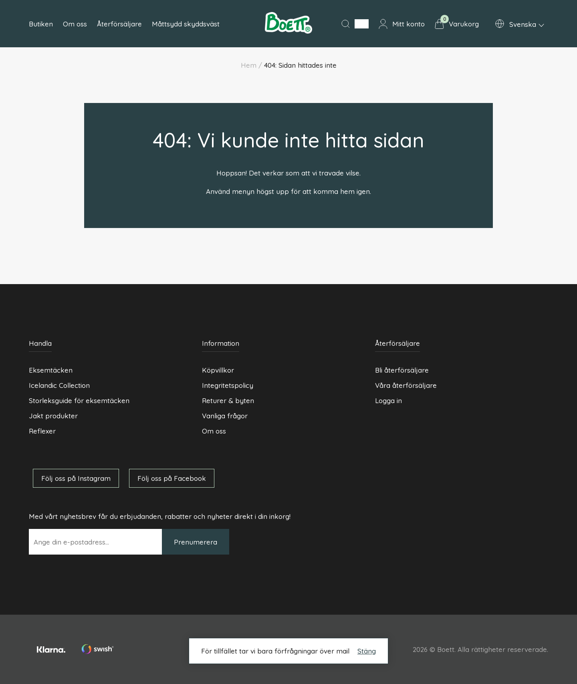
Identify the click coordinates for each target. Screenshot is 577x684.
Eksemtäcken (51, 370)
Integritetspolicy (227, 385)
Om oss (75, 24)
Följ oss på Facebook (171, 478)
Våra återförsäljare (406, 385)
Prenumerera (195, 542)
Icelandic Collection (59, 385)
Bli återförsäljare (402, 370)
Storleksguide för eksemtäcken (79, 400)
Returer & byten (228, 400)
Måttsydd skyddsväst (186, 24)
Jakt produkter (53, 416)
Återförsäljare (119, 24)
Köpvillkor (218, 370)
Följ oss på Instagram (76, 478)
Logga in (388, 400)
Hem (248, 65)
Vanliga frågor (225, 416)
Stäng (366, 651)
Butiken (41, 24)
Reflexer (42, 431)
